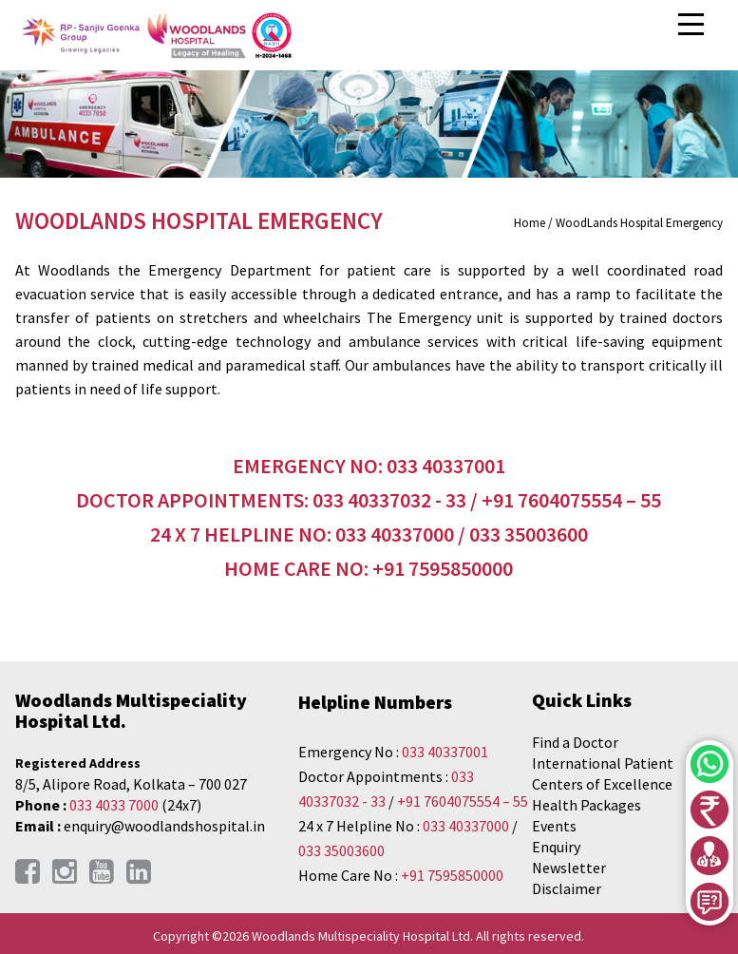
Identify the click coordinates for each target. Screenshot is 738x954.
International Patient (602, 763)
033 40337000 (467, 825)
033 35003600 (341, 850)
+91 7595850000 (452, 875)
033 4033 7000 (114, 804)
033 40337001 (445, 751)
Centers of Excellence (602, 783)
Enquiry (556, 846)
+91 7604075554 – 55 (462, 801)
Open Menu (693, 25)
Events (554, 825)
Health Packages (586, 804)
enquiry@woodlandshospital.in (164, 825)
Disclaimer (566, 888)
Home (529, 223)
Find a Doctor (575, 742)
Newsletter (569, 867)
